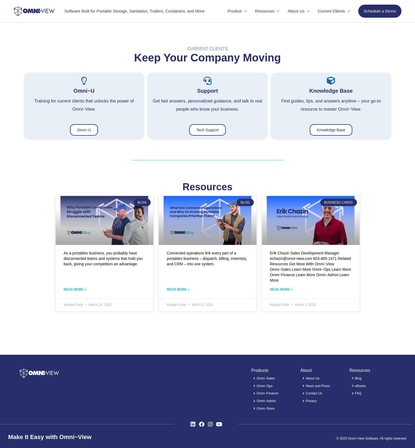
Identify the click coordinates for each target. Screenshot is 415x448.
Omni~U (84, 91)
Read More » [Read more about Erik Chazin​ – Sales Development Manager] (281, 290)
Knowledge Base (331, 91)
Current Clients (331, 11)
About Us (296, 11)
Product (235, 11)
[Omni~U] (84, 81)
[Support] (207, 81)
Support (207, 91)
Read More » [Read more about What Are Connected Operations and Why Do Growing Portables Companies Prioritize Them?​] (178, 290)
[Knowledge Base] (331, 81)
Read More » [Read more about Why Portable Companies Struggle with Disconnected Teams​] (75, 290)
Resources (264, 11)
